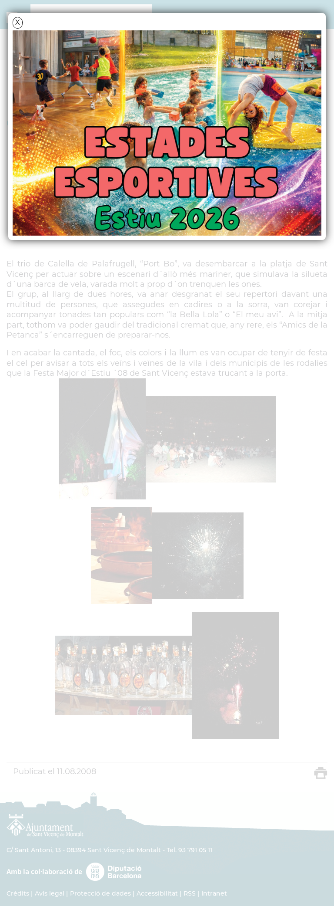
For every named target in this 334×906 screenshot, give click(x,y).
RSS (190, 893)
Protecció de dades (100, 893)
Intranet (214, 893)
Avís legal (49, 893)
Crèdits (18, 893)
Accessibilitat (157, 893)
